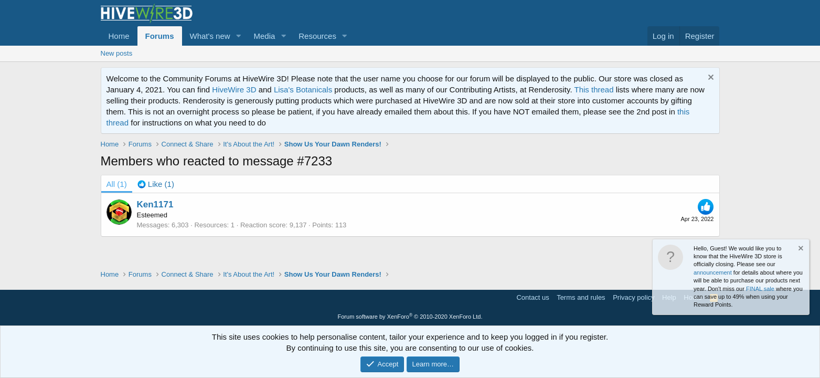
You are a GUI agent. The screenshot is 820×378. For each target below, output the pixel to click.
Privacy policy (633, 297)
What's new (210, 36)
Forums (159, 36)
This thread (593, 89)
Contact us (532, 297)
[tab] (155, 184)
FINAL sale (760, 289)
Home (119, 36)
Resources (317, 36)
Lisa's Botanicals (303, 89)
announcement (713, 272)
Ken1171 (155, 204)
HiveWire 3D (234, 89)
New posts (117, 53)
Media (264, 36)
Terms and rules (581, 297)
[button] (238, 36)
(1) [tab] (117, 184)
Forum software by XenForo (410, 316)
